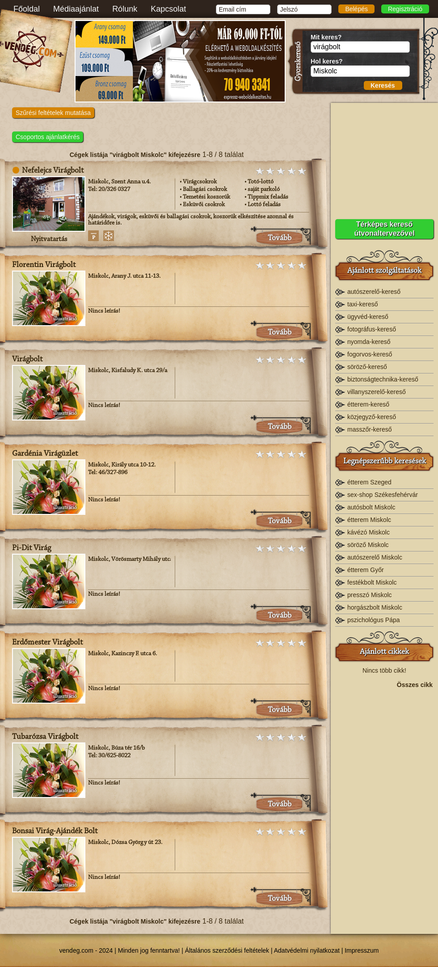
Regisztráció (405, 9)
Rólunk (124, 8)
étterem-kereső (368, 404)
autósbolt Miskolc (371, 507)
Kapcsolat (168, 8)
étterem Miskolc (369, 519)
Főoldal (26, 8)
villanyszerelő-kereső (376, 391)
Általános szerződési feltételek (227, 950)
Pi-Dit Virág (31, 548)
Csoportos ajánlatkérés (48, 136)
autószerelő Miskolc (374, 557)
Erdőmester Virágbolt (47, 643)
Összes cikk (415, 684)
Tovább (279, 238)
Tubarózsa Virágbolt (45, 737)
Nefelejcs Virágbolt (53, 171)
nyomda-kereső (369, 341)
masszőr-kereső (369, 429)
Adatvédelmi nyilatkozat (307, 950)
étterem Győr (365, 569)
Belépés (356, 9)
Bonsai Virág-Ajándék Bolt (54, 831)
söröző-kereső (367, 366)
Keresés (383, 85)
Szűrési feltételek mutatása (53, 112)
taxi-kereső (362, 304)
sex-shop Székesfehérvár (382, 494)
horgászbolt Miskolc (374, 607)
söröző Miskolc (368, 544)
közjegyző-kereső (371, 416)
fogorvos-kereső (369, 354)
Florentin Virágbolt (44, 265)
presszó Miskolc (369, 594)
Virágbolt (27, 360)
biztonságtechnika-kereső (382, 379)
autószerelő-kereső (373, 291)
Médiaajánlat (76, 8)
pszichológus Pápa (373, 619)
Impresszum (362, 950)
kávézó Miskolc (368, 532)
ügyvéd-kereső (367, 316)
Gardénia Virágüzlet (45, 454)
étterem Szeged (369, 482)
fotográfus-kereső (371, 329)
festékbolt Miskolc (371, 582)
